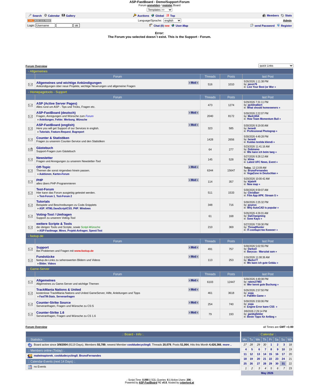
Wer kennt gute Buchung (261, 284)
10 (283, 349)
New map (252, 184)
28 (264, 363)
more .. (227, 344)
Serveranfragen (65, 296)
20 (258, 358)
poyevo (252, 205)
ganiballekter (255, 314)
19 (251, 358)
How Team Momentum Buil (263, 119)
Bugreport (78, 131)
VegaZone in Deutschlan (261, 173)
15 (270, 354)
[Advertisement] (159, 50)
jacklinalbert (255, 105)
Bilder (42, 263)
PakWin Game (255, 295)
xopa (250, 293)
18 (245, 358)
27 (258, 363)
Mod (193, 82)
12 (251, 354)
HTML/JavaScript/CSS (59, 208)
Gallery (68, 15)
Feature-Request (61, 131)
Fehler (59, 119)
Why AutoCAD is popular (262, 207)
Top (170, 15)
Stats (286, 15)
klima (251, 159)
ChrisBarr (253, 192)
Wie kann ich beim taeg (261, 152)
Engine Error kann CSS (261, 306)
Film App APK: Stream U (261, 195)
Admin (287, 20)
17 (283, 354)
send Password (262, 25)
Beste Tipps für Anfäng (260, 316)
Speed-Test (95, 230)
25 (245, 363)
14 (264, 354)
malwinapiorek (43, 355)
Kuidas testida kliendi (260, 142)
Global (157, 15)
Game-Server (39, 269)
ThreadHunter (256, 227)
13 (258, 354)
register (167, 5)
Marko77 (253, 260)
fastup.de (36, 236)
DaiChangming (256, 216)
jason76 (252, 84)
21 (264, 358)
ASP (42, 208)
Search (35, 15)
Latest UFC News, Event (261, 162)
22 (270, 358)
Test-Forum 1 (47, 196)
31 (283, 363)
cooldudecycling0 (139, 344)
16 (276, 354)
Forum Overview (36, 66)
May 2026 (267, 373)
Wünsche (81, 119)
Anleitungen (46, 119)
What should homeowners (262, 107)
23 (276, 358)
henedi (252, 128)
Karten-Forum (61, 174)
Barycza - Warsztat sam (261, 251)
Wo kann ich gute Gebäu (261, 262)
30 (276, 363)
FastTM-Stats (47, 296)
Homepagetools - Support (48, 92)
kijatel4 (252, 181)
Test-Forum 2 (64, 196)
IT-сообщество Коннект (261, 230)
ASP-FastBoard (148, 382)
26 (251, 363)
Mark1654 (253, 116)
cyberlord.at (187, 382)
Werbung (69, 119)
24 (283, 358)
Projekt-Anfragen (78, 230)
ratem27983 (254, 281)
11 (245, 354)
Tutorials (44, 131)
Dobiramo (253, 149)
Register (284, 25)
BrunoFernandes (258, 170)
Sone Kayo (253, 218)
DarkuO (252, 249)
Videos (52, 263)
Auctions (141, 15)
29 (270, 363)
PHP (76, 208)
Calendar (52, 15)
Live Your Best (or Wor (260, 87)
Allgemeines (39, 71)
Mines (62, 230)
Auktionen (45, 174)
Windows (85, 208)
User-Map (179, 25)
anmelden (153, 5)
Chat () (156, 25)
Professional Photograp (261, 131)
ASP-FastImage (48, 230)
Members (271, 15)
